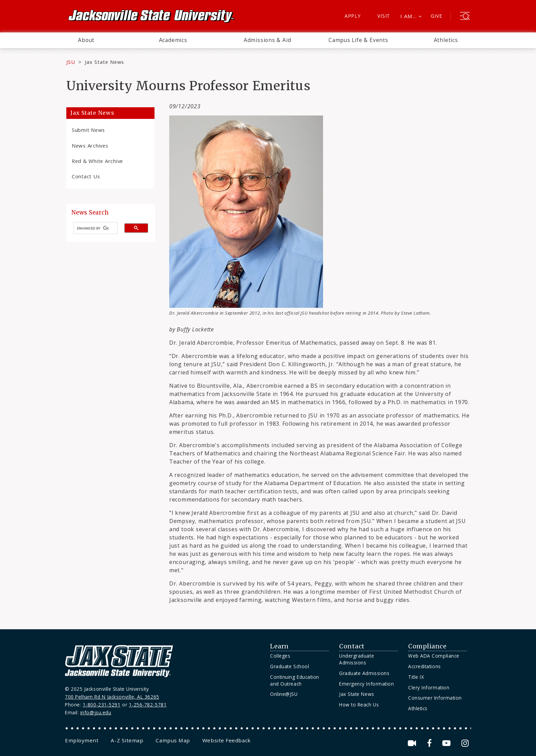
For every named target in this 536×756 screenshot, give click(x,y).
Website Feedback (226, 740)
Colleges (280, 655)
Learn (279, 646)
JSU (70, 61)
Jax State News (104, 61)
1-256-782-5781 (148, 704)
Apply (353, 16)
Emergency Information (366, 684)
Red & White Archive (97, 160)
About (86, 40)
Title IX (416, 677)
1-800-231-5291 (102, 704)
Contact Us (86, 176)
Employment (81, 740)
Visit (383, 16)
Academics (173, 40)
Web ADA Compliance (433, 655)
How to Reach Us (359, 704)
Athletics (446, 40)
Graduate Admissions (364, 673)
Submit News (88, 129)
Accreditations (424, 666)
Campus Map (173, 740)
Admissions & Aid (267, 40)
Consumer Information (435, 698)
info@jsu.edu (95, 712)
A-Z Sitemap (127, 740)
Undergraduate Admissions (356, 659)
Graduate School (289, 666)
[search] (93, 228)
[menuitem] (86, 40)
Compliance (427, 646)
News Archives (90, 145)
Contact (352, 646)
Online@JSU (283, 694)
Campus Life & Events (358, 40)
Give (436, 16)
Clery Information (428, 687)
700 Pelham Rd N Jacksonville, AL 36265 (112, 696)
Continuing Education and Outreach (294, 680)
